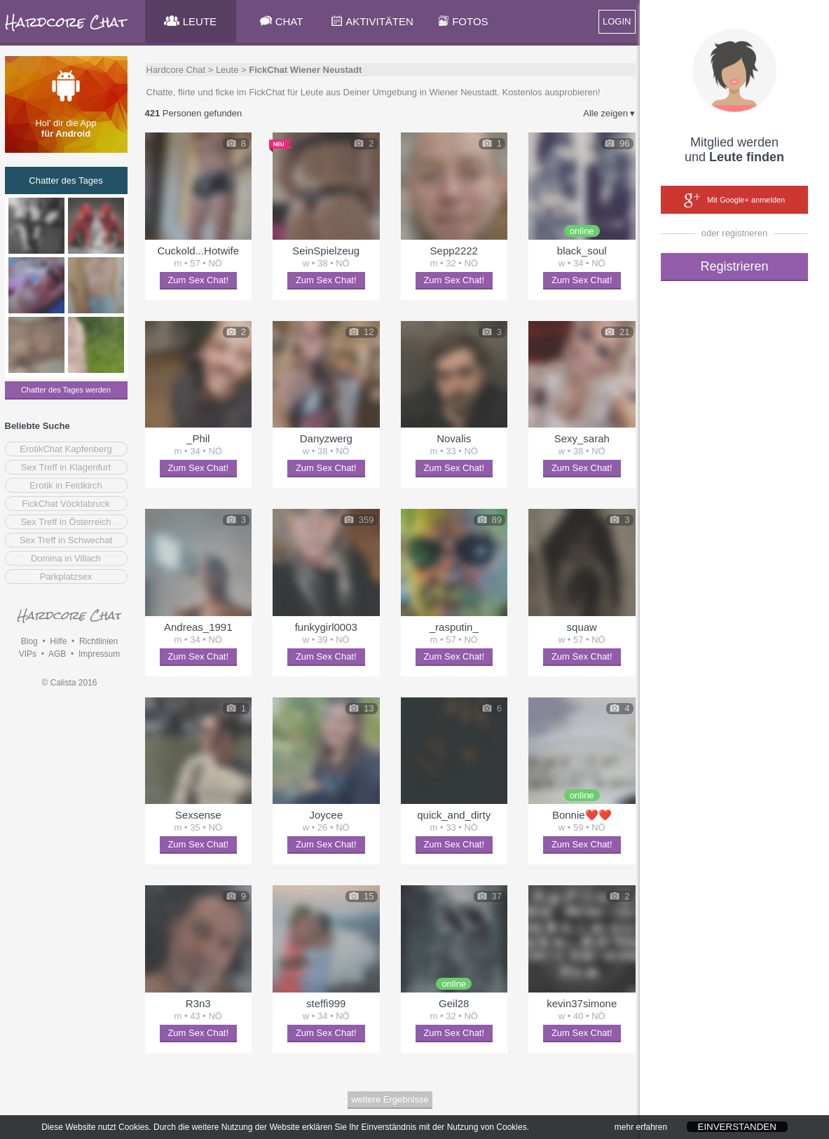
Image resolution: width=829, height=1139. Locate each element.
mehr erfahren (641, 1131)
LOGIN (617, 21)
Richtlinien (98, 641)
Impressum (99, 654)
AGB (57, 654)
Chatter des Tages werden (66, 390)
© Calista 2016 (69, 683)
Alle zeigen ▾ (609, 113)
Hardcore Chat (176, 69)
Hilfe (58, 641)
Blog (29, 641)
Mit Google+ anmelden (734, 200)
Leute (227, 69)
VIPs (27, 654)
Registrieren (734, 266)
